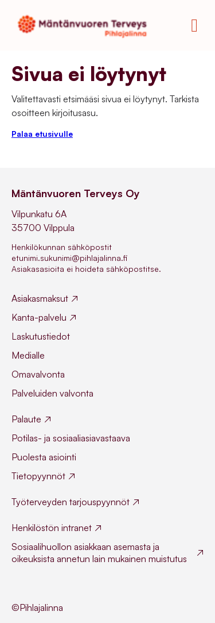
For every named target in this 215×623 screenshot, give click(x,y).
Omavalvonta (38, 374)
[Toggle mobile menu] (194, 25)
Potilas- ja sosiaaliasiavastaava (70, 438)
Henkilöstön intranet (51, 527)
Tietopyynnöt (38, 476)
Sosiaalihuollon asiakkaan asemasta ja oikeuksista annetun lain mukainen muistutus (99, 552)
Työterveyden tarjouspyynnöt (70, 501)
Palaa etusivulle (42, 134)
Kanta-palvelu (39, 317)
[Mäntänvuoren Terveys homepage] (85, 25)
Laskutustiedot (40, 336)
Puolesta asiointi (43, 457)
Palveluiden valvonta (52, 393)
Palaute (26, 419)
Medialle (28, 355)
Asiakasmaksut (39, 298)
